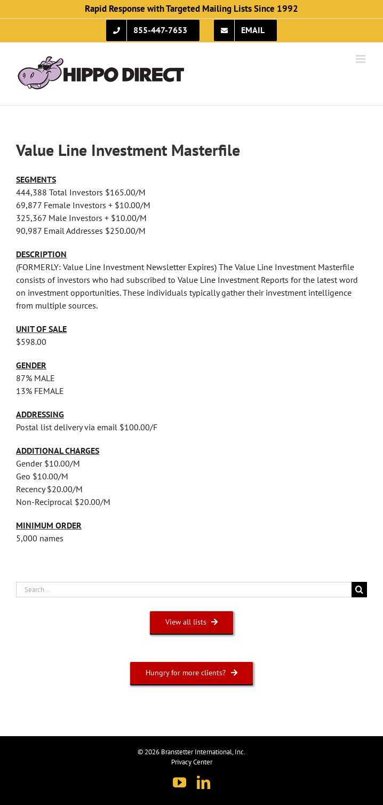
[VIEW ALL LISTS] (192, 622)
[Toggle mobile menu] (361, 59)
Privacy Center (191, 762)
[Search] (359, 589)
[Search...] (184, 589)
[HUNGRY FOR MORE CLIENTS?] (191, 672)
